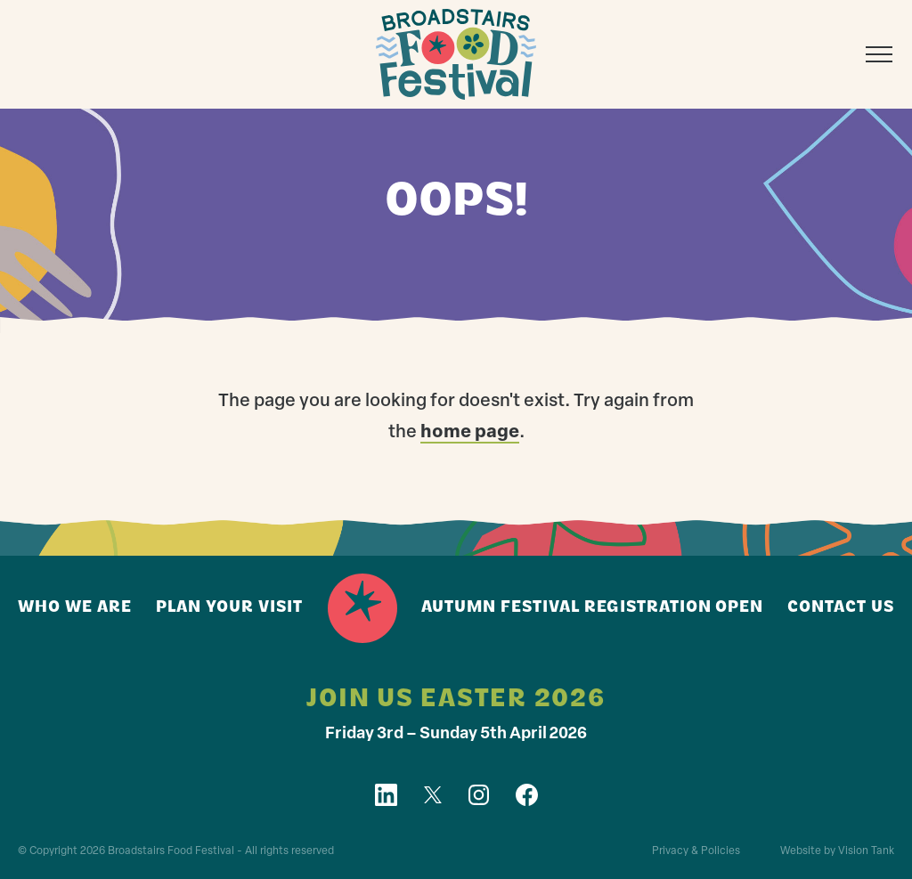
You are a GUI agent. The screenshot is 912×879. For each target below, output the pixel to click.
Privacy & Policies (696, 851)
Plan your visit (229, 607)
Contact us (840, 607)
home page (469, 433)
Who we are (75, 607)
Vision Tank (866, 851)
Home (362, 608)
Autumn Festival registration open (592, 607)
